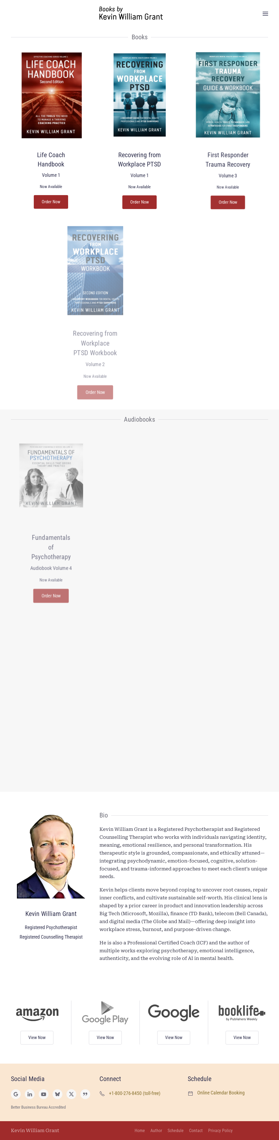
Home (140, 1130)
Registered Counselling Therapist (51, 937)
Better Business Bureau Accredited (38, 1107)
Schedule (176, 1130)
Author (156, 1130)
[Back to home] (139, 13)
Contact (196, 1130)
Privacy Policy (220, 1130)
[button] (265, 13)
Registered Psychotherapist (51, 927)
